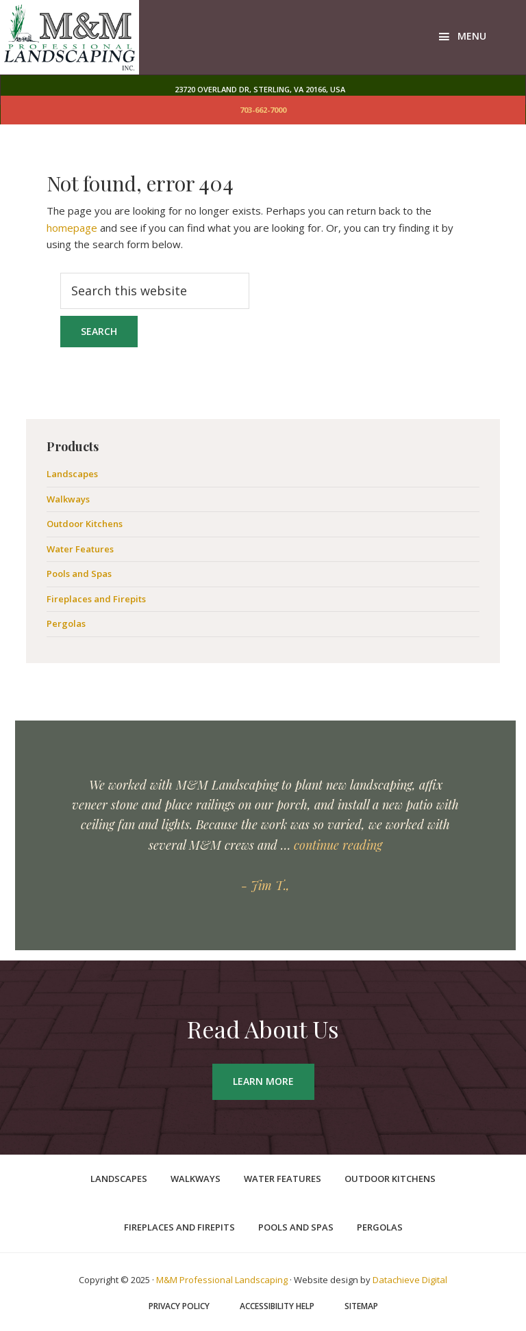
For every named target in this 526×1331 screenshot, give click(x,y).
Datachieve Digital (410, 1280)
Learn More (263, 1081)
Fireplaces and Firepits (96, 599)
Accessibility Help (277, 1306)
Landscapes (72, 474)
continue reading (338, 845)
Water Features (80, 549)
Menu (472, 35)
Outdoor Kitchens (85, 523)
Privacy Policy (179, 1306)
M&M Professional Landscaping (222, 1280)
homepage (72, 227)
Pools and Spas (79, 573)
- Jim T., (265, 885)
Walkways (68, 499)
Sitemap (361, 1306)
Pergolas (66, 623)
